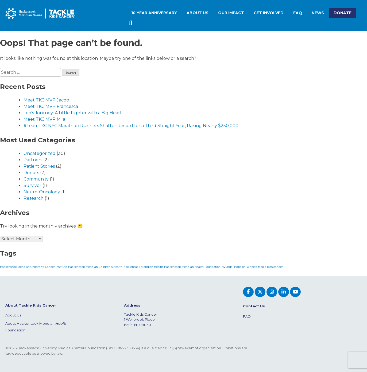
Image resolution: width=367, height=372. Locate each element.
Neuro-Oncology (42, 191)
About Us (13, 315)
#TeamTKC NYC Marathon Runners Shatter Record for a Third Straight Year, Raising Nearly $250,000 (131, 125)
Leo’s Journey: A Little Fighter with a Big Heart (73, 112)
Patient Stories (39, 166)
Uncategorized (40, 153)
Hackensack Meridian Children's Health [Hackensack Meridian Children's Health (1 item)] (95, 267)
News (318, 12)
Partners (33, 159)
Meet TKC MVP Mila (44, 119)
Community (36, 179)
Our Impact (231, 12)
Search (131, 23)
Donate (342, 12)
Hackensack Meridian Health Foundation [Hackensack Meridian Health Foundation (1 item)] (192, 267)
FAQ (297, 12)
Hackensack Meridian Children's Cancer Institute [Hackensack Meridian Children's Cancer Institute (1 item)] (33, 267)
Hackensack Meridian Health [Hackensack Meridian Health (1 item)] (143, 267)
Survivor (32, 185)
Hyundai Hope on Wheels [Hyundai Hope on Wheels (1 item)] (239, 267)
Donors (31, 172)
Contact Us (254, 306)
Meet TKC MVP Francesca (51, 106)
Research (34, 198)
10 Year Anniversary (154, 12)
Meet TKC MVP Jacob (46, 100)
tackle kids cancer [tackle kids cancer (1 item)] (270, 267)
